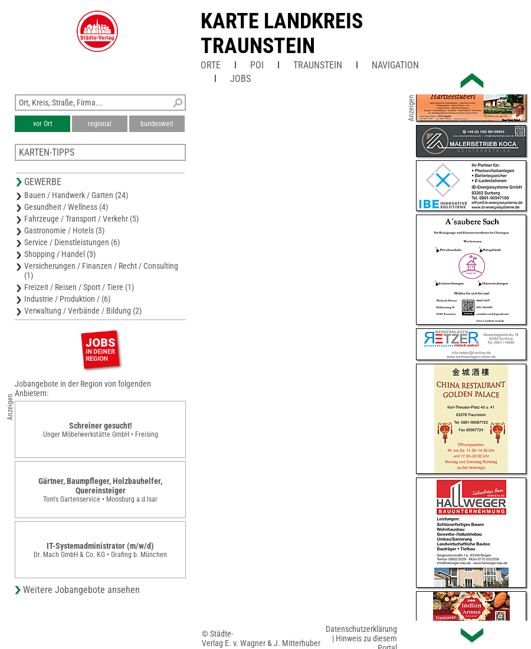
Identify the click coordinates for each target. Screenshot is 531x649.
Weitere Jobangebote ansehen (81, 589)
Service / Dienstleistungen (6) (72, 242)
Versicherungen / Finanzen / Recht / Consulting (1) (101, 270)
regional (100, 124)
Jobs (240, 78)
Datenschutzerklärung (361, 629)
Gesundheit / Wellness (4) (66, 207)
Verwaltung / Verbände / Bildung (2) (83, 310)
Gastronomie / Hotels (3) (64, 230)
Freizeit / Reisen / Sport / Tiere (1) (79, 287)
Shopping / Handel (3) (60, 254)
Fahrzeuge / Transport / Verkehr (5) (81, 218)
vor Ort (43, 124)
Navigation (395, 65)
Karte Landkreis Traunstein (282, 33)
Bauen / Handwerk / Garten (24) (76, 195)
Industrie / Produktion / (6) (67, 299)
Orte (211, 65)
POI (257, 65)
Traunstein (317, 65)
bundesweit (156, 124)
